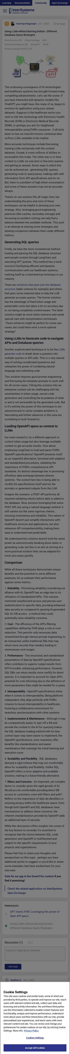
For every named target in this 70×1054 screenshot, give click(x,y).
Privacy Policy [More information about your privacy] (31, 1034)
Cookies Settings (35, 1041)
